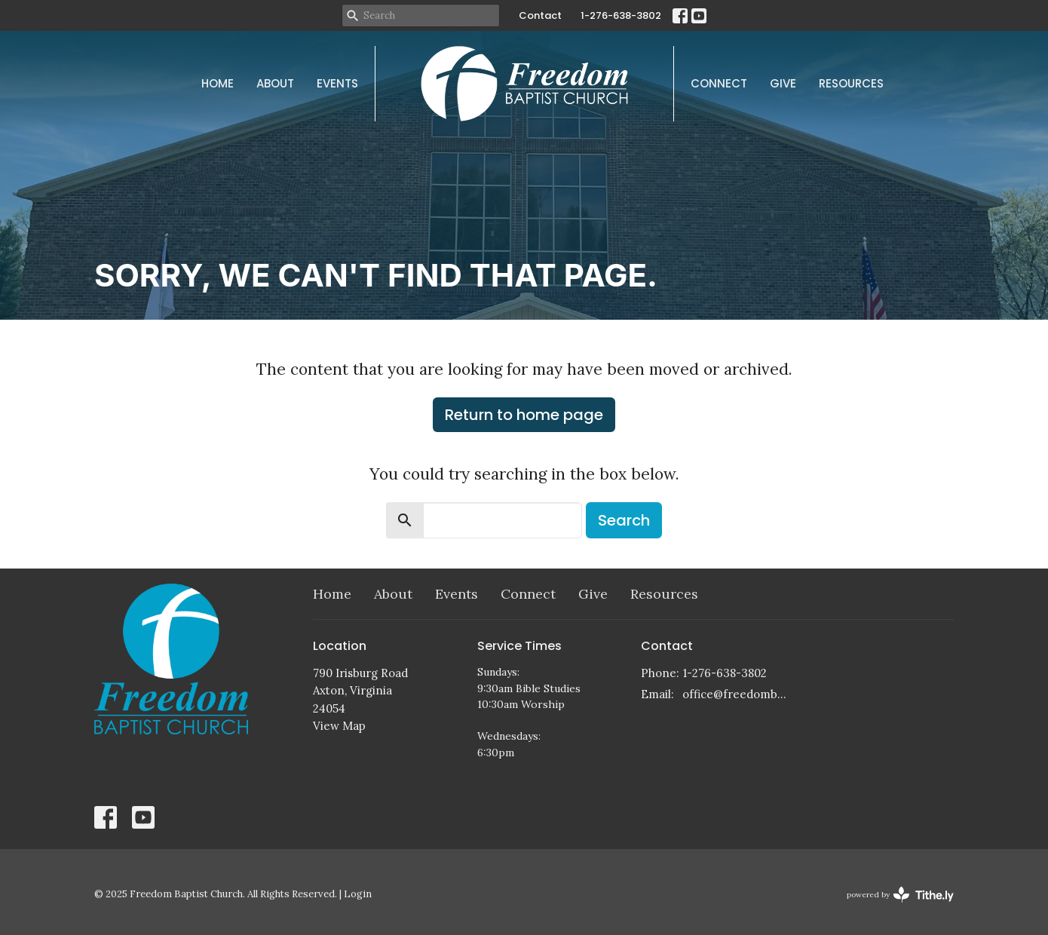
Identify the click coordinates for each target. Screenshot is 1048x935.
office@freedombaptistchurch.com (736, 694)
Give (783, 83)
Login (358, 893)
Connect (719, 83)
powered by (900, 894)
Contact (540, 15)
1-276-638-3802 (621, 15)
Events (337, 83)
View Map (339, 726)
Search (624, 520)
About (275, 83)
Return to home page (524, 414)
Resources (851, 83)
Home (217, 83)
